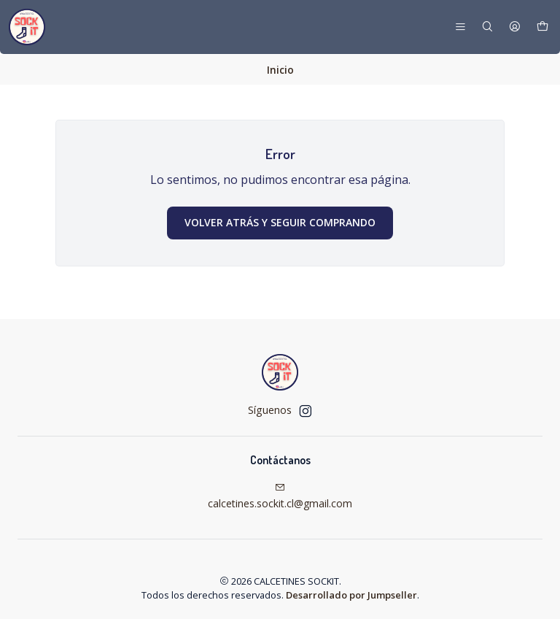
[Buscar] (487, 27)
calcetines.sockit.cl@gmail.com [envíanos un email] (280, 496)
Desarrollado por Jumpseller (351, 594)
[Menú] (460, 27)
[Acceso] (514, 27)
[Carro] (542, 27)
